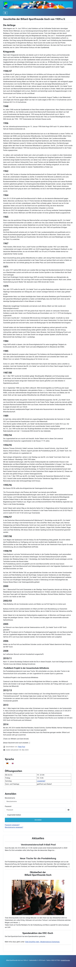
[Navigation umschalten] (5, 12)
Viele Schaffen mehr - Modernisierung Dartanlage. (42, 942)
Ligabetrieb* (41, 781)
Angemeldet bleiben (14, 815)
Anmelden (38, 820)
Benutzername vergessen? (14, 827)
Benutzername (10, 798)
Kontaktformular (65, 960)
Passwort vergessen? (12, 825)
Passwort (8, 806)
